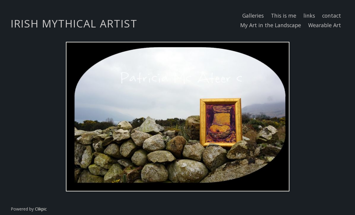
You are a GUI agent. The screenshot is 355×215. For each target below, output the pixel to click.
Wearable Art (324, 25)
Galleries (253, 15)
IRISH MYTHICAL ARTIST (74, 23)
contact (331, 15)
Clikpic (41, 209)
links (309, 15)
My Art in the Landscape (270, 25)
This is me (283, 15)
